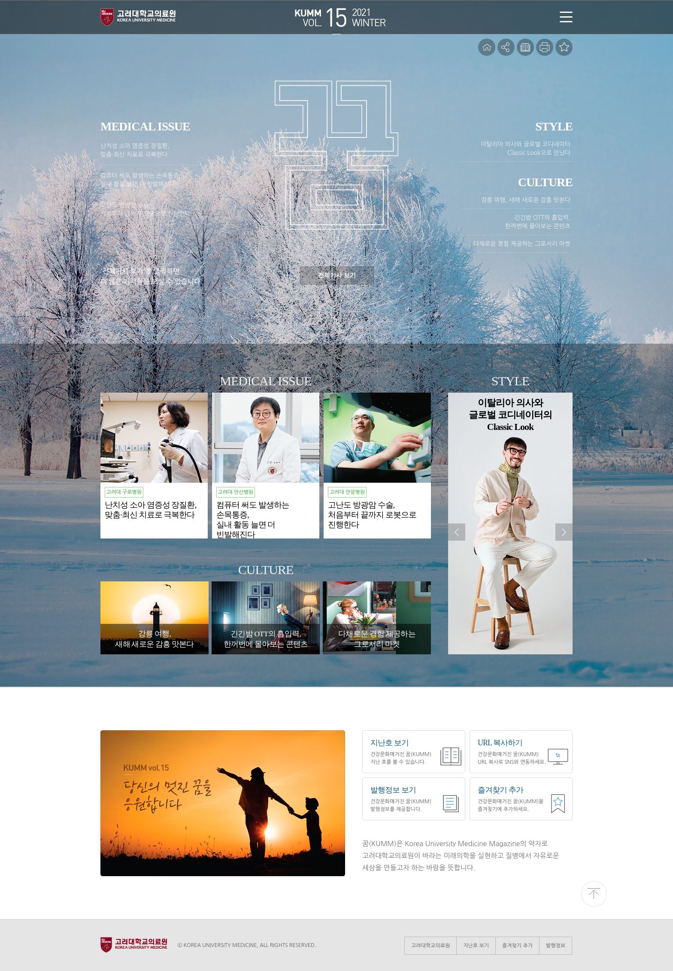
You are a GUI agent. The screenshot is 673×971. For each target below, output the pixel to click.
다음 (564, 532)
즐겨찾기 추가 (517, 945)
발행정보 (555, 945)
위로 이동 (594, 894)
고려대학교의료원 (430, 945)
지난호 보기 (476, 945)
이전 (456, 532)
